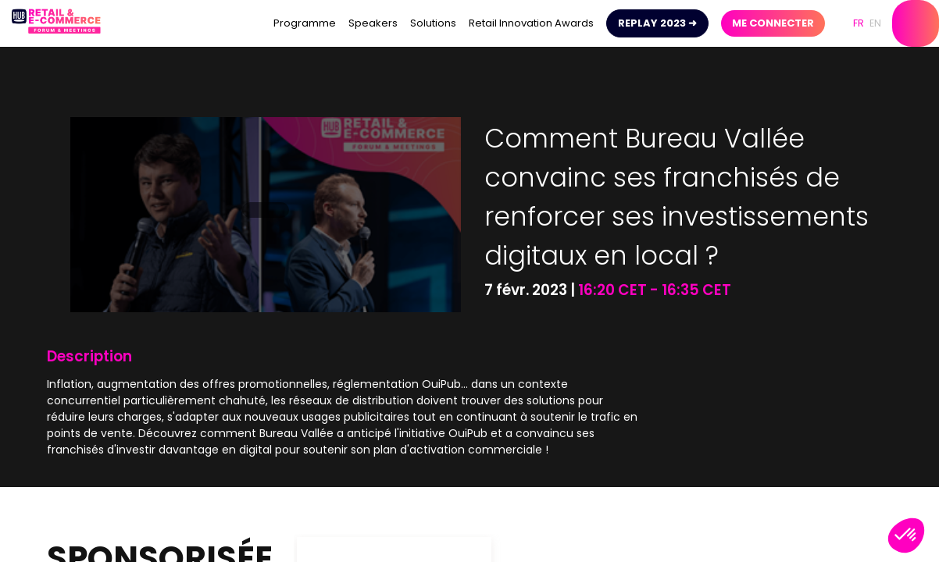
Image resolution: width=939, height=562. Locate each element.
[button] (657, 23)
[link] (304, 23)
